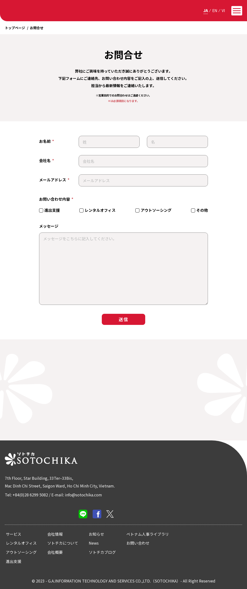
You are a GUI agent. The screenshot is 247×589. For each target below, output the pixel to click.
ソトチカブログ (102, 552)
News (94, 543)
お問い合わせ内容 (56, 199)
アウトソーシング (21, 552)
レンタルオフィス (21, 543)
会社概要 (55, 552)
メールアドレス (54, 180)
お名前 (46, 141)
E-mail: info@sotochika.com (76, 495)
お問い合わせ (138, 543)
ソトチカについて (62, 543)
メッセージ (48, 226)
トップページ (15, 27)
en (214, 10)
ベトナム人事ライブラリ (147, 534)
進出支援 (13, 561)
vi (223, 10)
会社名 (46, 161)
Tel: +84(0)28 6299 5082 (26, 495)
